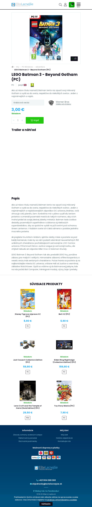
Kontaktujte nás (64, 441)
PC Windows (27, 67)
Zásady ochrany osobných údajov (27, 435)
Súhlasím (46, 504)
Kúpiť (34, 120)
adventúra (40, 67)
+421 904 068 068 (46, 480)
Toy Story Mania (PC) (64, 406)
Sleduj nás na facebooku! (46, 491)
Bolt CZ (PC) (64, 314)
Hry (17, 67)
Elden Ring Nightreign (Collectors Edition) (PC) (64, 361)
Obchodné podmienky (27, 441)
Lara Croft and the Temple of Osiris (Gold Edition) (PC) (28, 407)
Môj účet (64, 435)
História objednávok (64, 438)
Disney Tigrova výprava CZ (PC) (28, 315)
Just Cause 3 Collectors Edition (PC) (27, 361)
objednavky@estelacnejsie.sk (46, 483)
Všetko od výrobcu (63, 104)
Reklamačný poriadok (28, 438)
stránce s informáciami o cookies (62, 500)
